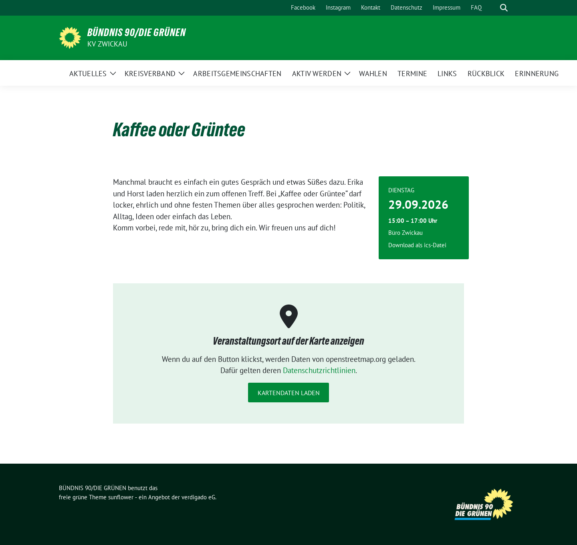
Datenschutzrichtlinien (319, 370)
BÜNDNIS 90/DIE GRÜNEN (136, 32)
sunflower (120, 497)
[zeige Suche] (504, 8)
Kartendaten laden (289, 393)
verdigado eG (198, 497)
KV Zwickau (107, 43)
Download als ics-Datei (417, 245)
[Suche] (492, 8)
